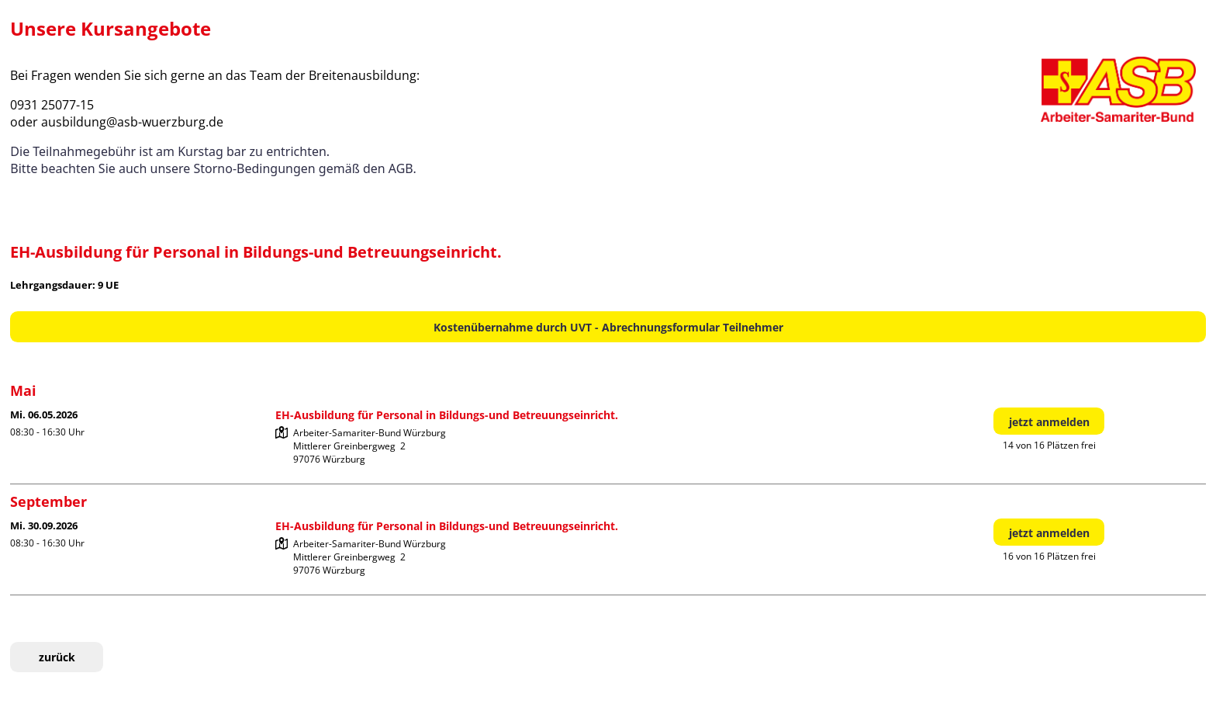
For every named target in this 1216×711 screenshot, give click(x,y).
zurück (57, 657)
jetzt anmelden (1049, 421)
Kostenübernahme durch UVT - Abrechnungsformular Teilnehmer (608, 327)
